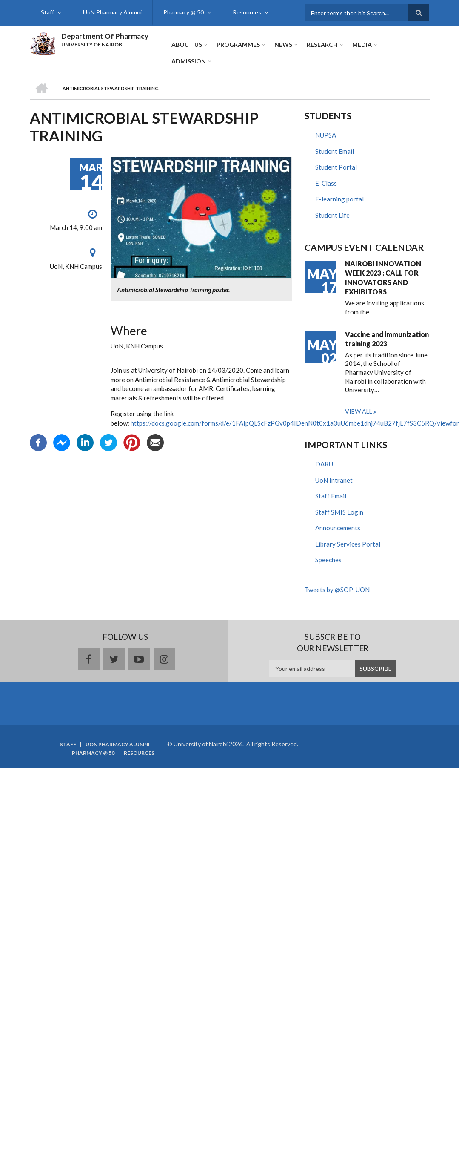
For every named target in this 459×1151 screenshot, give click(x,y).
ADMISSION (188, 61)
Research (322, 44)
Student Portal (336, 167)
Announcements (337, 528)
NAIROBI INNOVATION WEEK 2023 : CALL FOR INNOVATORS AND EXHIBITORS (383, 277)
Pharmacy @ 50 (183, 12)
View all (358, 411)
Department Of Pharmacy (104, 36)
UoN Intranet (334, 480)
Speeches (328, 560)
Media (362, 44)
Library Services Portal (347, 544)
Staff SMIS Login (339, 512)
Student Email (334, 151)
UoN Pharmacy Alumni (112, 12)
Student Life (332, 215)
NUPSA (325, 135)
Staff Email (330, 496)
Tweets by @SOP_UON (337, 589)
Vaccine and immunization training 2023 (387, 339)
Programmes (238, 44)
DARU (324, 464)
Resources (247, 12)
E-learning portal (339, 199)
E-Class (326, 183)
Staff (47, 12)
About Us (186, 44)
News (283, 44)
